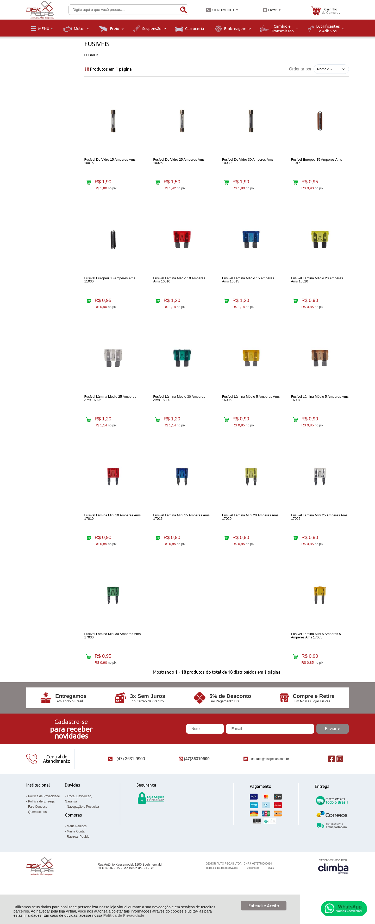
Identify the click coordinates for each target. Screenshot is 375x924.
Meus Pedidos (77, 848)
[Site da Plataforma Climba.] (333, 888)
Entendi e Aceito (263, 905)
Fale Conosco (37, 829)
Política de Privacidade (123, 915)
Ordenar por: (301, 69)
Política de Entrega (41, 824)
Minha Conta (76, 854)
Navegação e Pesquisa (83, 829)
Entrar (272, 10)
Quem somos (37, 834)
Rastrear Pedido (78, 859)
